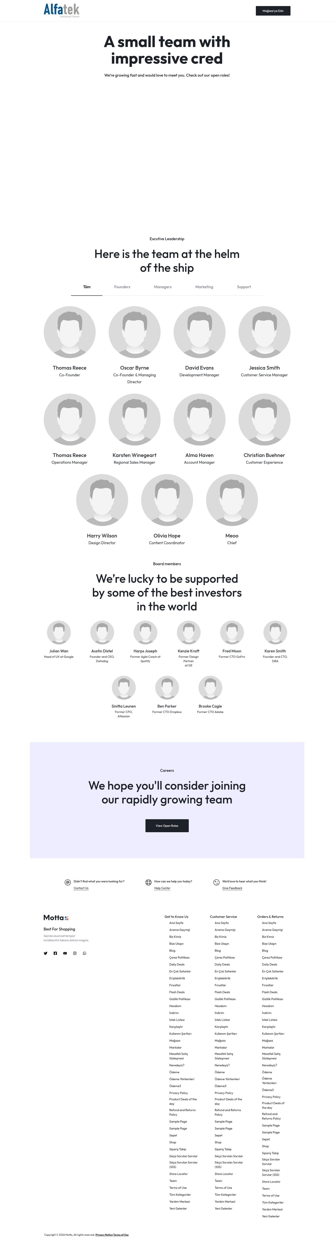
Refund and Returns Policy (182, 1112)
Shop (172, 1142)
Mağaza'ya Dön (273, 11)
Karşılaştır (176, 1027)
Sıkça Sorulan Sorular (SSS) (183, 1164)
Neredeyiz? (176, 1065)
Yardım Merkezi (179, 1202)
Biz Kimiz (175, 937)
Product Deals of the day (183, 1101)
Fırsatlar (175, 985)
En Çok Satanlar (180, 971)
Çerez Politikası (179, 957)
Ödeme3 (175, 1086)
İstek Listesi (176, 1020)
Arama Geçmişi (179, 930)
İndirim (174, 1013)
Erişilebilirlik (177, 978)
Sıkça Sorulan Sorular (183, 1156)
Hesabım (175, 1006)
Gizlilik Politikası (179, 999)
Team (173, 1181)
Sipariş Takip (177, 1149)
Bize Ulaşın (176, 944)
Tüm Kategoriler (180, 1195)
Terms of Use (178, 1188)
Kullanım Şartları (180, 1034)
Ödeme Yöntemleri (181, 1079)
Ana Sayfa (176, 923)
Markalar (175, 1047)
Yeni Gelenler (178, 1208)
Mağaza (174, 1041)
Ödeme (174, 1072)
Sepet (173, 1135)
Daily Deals (176, 964)
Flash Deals (177, 992)
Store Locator (178, 1174)
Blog (172, 951)
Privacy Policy (178, 1093)
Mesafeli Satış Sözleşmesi (178, 1056)
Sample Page (178, 1121)
